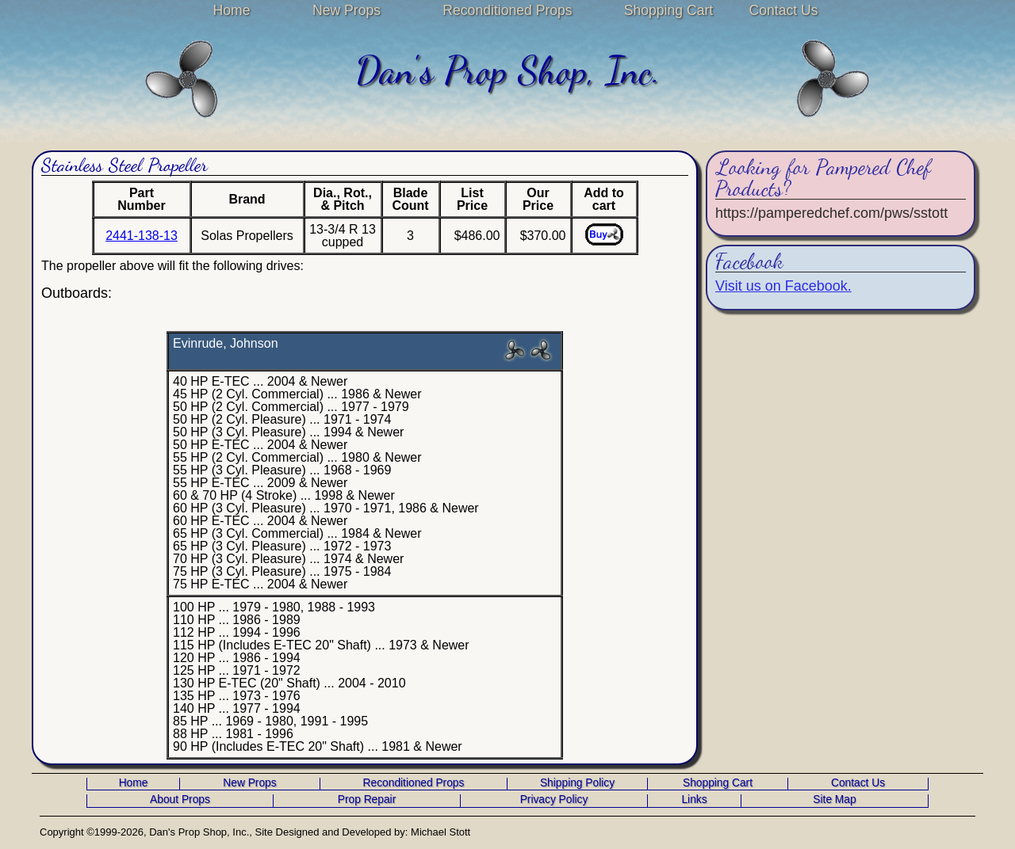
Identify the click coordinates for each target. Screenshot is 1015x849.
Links (694, 799)
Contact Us (783, 10)
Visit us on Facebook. (783, 286)
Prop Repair (367, 799)
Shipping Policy (577, 783)
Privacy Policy (554, 799)
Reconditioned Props (507, 10)
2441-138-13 (141, 235)
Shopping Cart (668, 10)
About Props (180, 799)
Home (232, 10)
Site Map (834, 799)
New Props (346, 10)
